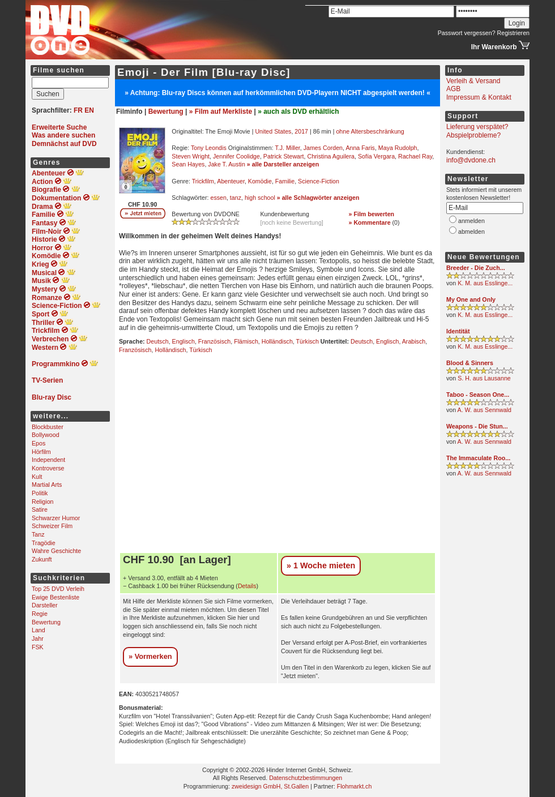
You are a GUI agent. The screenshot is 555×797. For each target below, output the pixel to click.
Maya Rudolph (397, 147)
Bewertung (46, 622)
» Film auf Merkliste (220, 111)
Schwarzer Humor (56, 518)
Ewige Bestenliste (55, 597)
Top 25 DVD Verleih (58, 588)
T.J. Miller (287, 147)
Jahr (38, 638)
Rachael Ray (415, 156)
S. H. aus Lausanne (484, 378)
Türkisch (307, 341)
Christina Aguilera (331, 156)
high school (260, 197)
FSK (38, 647)
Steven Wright (191, 156)
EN (89, 110)
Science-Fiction (318, 181)
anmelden (471, 220)
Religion (43, 501)
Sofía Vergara (376, 156)
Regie (40, 613)
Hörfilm (41, 451)
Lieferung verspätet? (477, 127)
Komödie (260, 181)
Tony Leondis (209, 147)
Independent (48, 459)
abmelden (471, 231)
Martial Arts (47, 484)
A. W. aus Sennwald (484, 409)
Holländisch (277, 341)
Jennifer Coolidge (236, 156)
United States (273, 131)
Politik (40, 493)
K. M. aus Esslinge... (485, 283)
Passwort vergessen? (467, 32)
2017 (301, 131)
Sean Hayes (188, 164)
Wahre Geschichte (56, 550)
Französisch (214, 341)
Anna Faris (360, 147)
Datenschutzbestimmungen (305, 777)
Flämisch (246, 341)
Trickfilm (203, 181)
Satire (40, 509)
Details (247, 585)
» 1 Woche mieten (321, 565)
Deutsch (158, 341)
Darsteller (45, 605)
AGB (453, 89)
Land (38, 630)
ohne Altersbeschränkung (370, 131)
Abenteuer (231, 181)
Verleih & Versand (473, 81)
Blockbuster (47, 426)
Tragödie (44, 542)
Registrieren (513, 32)
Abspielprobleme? (473, 135)
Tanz (38, 534)
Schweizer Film (52, 525)
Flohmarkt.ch (354, 786)
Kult (37, 476)
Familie (284, 181)
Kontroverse (48, 468)
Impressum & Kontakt (478, 97)
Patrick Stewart (283, 156)
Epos (38, 443)
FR (78, 110)
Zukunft (42, 559)
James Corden (323, 147)
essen (218, 197)
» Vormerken (150, 656)
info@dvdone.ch (471, 160)
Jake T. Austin (226, 164)
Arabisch (413, 341)
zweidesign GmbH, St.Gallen (270, 786)
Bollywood (45, 434)
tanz (235, 197)
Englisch (183, 341)
